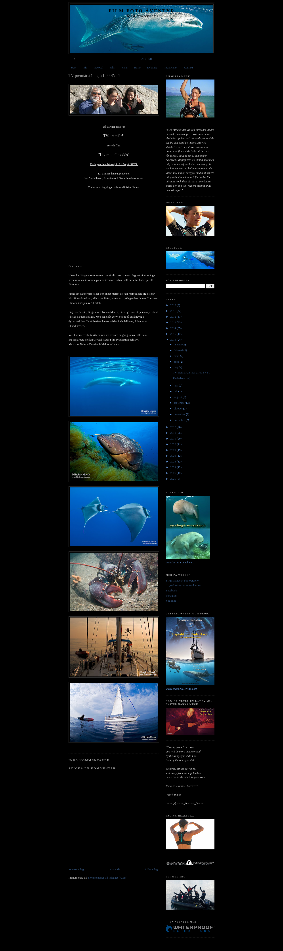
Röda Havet (170, 67)
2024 (173, 467)
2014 (173, 328)
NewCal (98, 67)
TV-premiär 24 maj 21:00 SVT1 (191, 372)
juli (176, 391)
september (180, 402)
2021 (173, 450)
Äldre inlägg (152, 869)
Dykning (152, 67)
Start (73, 67)
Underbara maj (181, 378)
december (180, 420)
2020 (173, 444)
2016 (173, 339)
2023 (173, 461)
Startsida (115, 869)
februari (179, 350)
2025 (173, 473)
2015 (173, 333)
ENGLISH (146, 59)
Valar (125, 67)
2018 (173, 432)
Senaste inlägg (77, 869)
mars (177, 356)
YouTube (171, 600)
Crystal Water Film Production (183, 585)
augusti (178, 397)
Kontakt (188, 67)
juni (176, 385)
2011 (173, 311)
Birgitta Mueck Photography (182, 580)
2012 (173, 316)
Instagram (171, 595)
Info (85, 67)
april (177, 361)
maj (176, 367)
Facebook (171, 590)
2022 (173, 455)
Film (112, 67)
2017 (173, 427)
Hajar (137, 67)
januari (178, 344)
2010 (173, 305)
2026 (173, 478)
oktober (178, 408)
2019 (173, 438)
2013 (173, 322)
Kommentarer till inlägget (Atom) (107, 877)
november (180, 414)
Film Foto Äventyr (142, 10)
